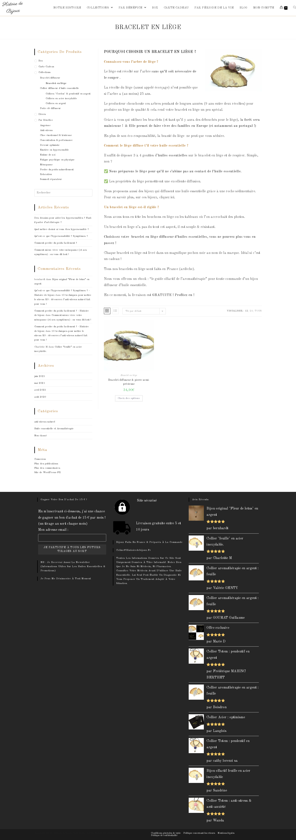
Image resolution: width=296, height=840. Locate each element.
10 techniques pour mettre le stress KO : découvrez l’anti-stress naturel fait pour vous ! (62, 299)
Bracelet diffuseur (50, 78)
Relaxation (46, 174)
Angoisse (45, 125)
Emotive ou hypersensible (54, 150)
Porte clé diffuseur (50, 108)
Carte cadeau (46, 66)
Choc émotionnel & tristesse (56, 135)
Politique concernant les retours (199, 833)
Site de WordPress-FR (47, 472)
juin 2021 (39, 376)
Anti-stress (46, 130)
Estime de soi (48, 155)
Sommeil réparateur (51, 179)
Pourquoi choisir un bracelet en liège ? (150, 52)
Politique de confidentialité (164, 835)
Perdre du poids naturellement (57, 169)
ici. (173, 197)
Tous (258, 311)
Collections (44, 72)
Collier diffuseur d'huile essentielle (59, 88)
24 (251, 311)
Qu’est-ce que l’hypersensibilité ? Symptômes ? (61, 236)
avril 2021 (40, 390)
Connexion (40, 459)
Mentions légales (226, 833)
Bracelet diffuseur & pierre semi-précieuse (129, 382)
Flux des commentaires (47, 468)
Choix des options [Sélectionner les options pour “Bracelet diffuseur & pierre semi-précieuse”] (129, 398)
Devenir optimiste (50, 145)
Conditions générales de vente (166, 833)
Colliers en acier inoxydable (61, 98)
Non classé (40, 435)
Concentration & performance (56, 140)
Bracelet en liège (129, 375)
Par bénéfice (45, 120)
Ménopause (46, 164)
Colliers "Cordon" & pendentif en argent (68, 94)
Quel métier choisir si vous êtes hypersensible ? (61, 229)
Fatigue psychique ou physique (57, 160)
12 (246, 311)
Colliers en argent (56, 103)
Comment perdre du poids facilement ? (55, 243)
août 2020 (40, 397)
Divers (42, 114)
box (40, 61)
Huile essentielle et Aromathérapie (54, 428)
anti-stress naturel (44, 422)
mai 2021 (39, 383)
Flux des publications (46, 463)
